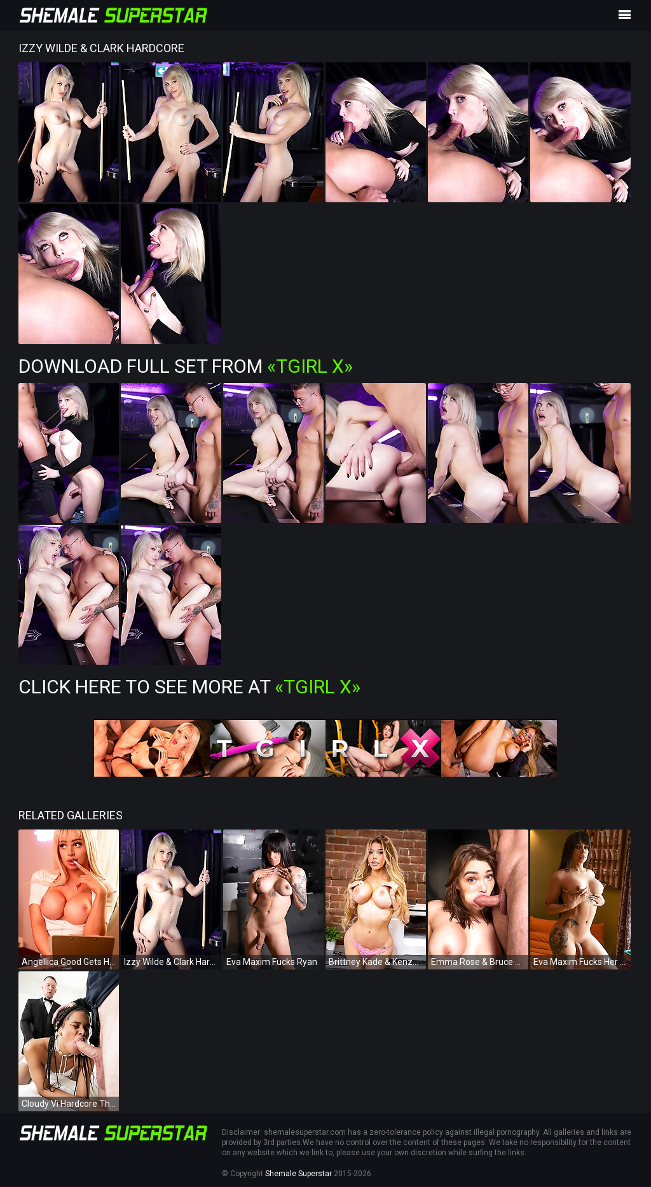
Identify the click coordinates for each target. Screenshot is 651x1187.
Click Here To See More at (189, 687)
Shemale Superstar (298, 1173)
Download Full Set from (185, 366)
